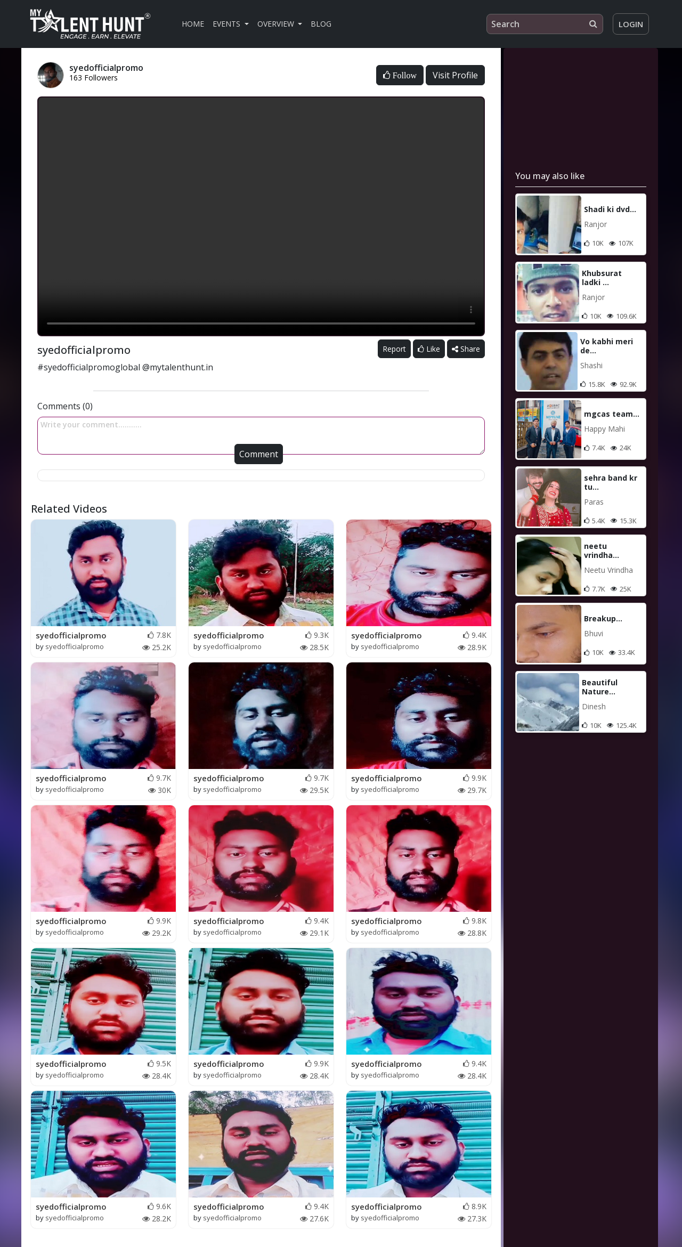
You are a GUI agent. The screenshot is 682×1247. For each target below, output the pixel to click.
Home (193, 24)
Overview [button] (276, 24)
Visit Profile (455, 75)
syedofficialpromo (71, 635)
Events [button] (227, 24)
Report (394, 349)
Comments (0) (65, 406)
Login (631, 24)
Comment (258, 454)
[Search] (544, 24)
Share (466, 349)
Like (429, 349)
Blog (321, 24)
